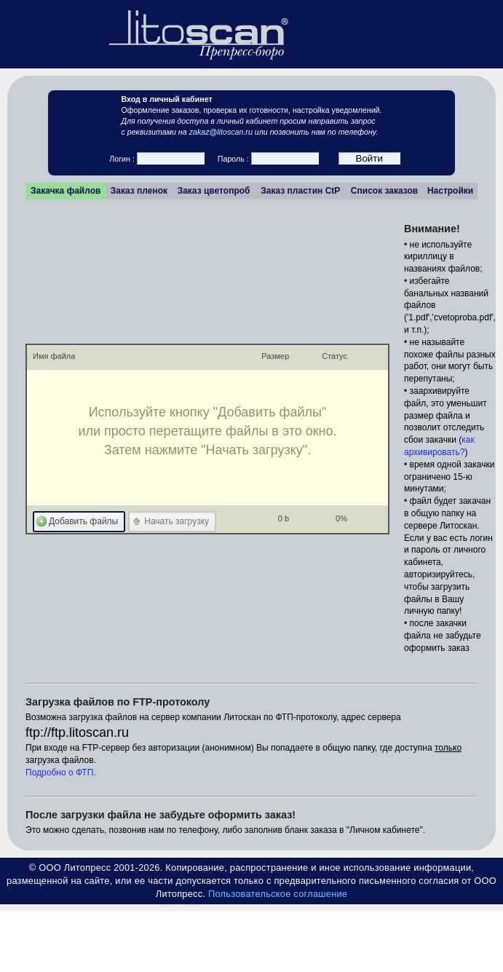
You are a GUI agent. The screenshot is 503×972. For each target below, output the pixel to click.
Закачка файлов (65, 191)
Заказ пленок (139, 191)
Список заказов (384, 191)
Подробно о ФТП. (60, 772)
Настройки (450, 191)
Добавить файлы (83, 521)
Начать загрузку (176, 521)
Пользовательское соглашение (277, 893)
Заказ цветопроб (214, 191)
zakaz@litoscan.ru (221, 131)
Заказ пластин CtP (300, 191)
